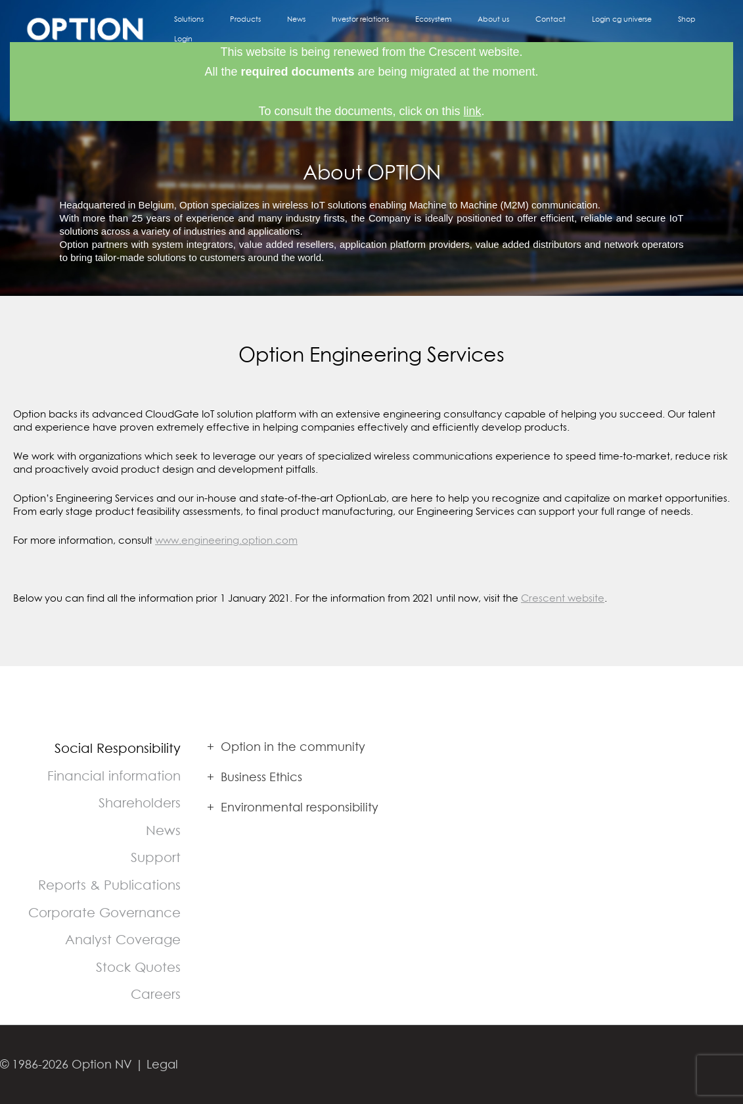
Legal (162, 1064)
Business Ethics (254, 777)
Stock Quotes (138, 966)
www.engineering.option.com (226, 540)
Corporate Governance (104, 912)
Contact (558, 28)
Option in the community (286, 747)
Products (312, 28)
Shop (671, 28)
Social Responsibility (118, 748)
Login (703, 28)
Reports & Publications (109, 884)
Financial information (114, 775)
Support (156, 857)
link (473, 111)
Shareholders (140, 802)
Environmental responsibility (292, 807)
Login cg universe (618, 28)
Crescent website (562, 598)
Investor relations (403, 28)
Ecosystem (465, 28)
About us (513, 28)
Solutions (267, 28)
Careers (156, 993)
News (351, 28)
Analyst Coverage (123, 939)
